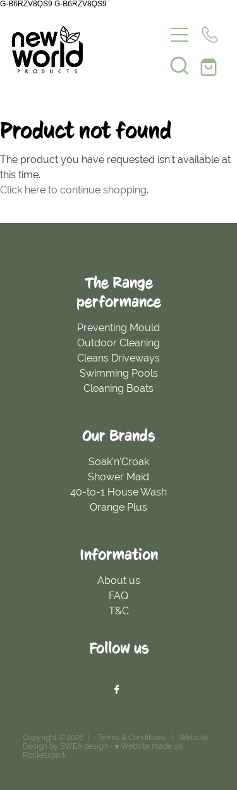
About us (118, 580)
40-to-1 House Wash (118, 492)
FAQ (118, 596)
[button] (179, 65)
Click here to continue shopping (73, 190)
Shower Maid (118, 477)
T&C (119, 611)
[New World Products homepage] (88, 49)
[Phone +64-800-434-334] (210, 35)
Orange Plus (118, 507)
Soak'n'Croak (118, 462)
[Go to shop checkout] (210, 65)
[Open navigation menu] (179, 35)
